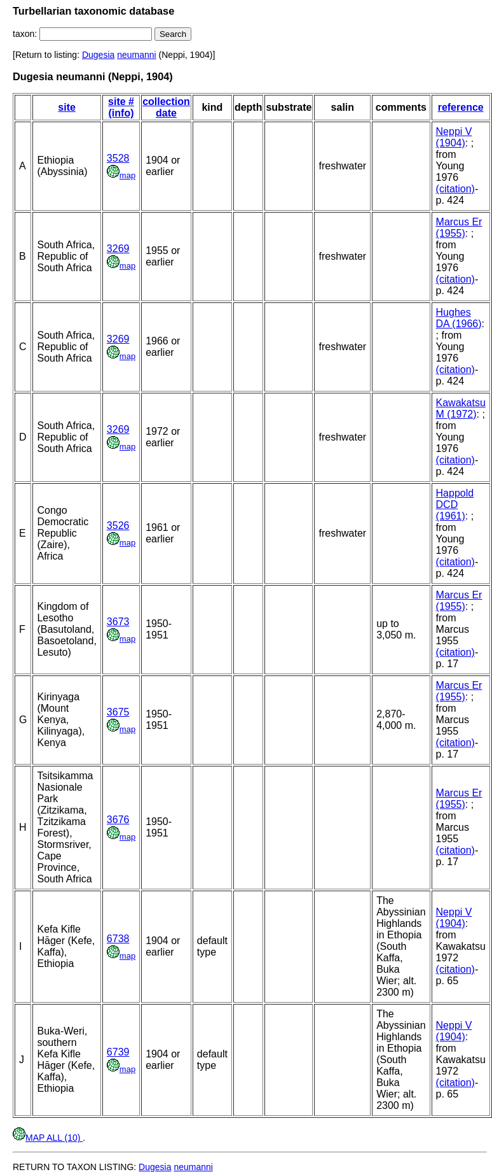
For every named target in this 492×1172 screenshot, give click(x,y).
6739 (118, 1052)
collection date (166, 107)
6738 (118, 938)
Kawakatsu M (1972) (461, 408)
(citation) (455, 188)
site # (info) (121, 107)
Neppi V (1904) (454, 137)
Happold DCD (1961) (455, 504)
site (67, 107)
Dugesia (98, 55)
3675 (118, 712)
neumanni (136, 55)
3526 (118, 525)
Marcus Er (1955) (459, 227)
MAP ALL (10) (48, 1138)
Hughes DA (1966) (459, 318)
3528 (118, 158)
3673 (118, 621)
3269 (118, 248)
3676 (118, 819)
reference (461, 107)
